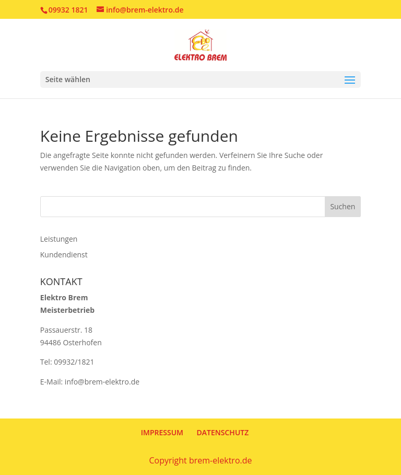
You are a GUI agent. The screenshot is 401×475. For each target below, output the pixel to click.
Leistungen (59, 239)
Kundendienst (64, 254)
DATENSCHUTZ (223, 432)
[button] (23, 452)
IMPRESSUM (162, 432)
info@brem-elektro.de (102, 382)
